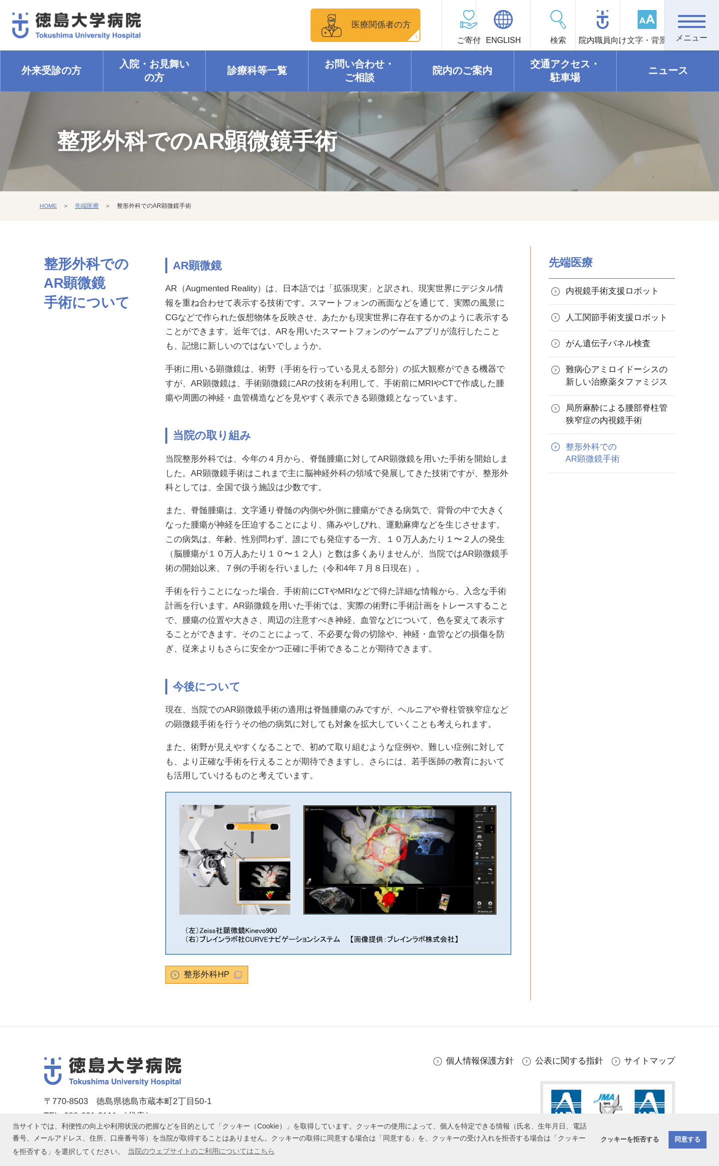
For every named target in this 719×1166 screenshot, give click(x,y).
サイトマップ (649, 1061)
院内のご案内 (462, 70)
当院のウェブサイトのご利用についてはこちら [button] (201, 1151)
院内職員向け (582, 40)
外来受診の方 (51, 70)
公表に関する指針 (569, 1061)
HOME (48, 206)
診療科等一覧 (257, 70)
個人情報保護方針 (480, 1061)
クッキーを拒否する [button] (630, 1139)
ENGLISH (471, 40)
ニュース (668, 70)
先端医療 (87, 206)
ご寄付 (417, 40)
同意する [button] (688, 1139)
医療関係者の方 (341, 24)
